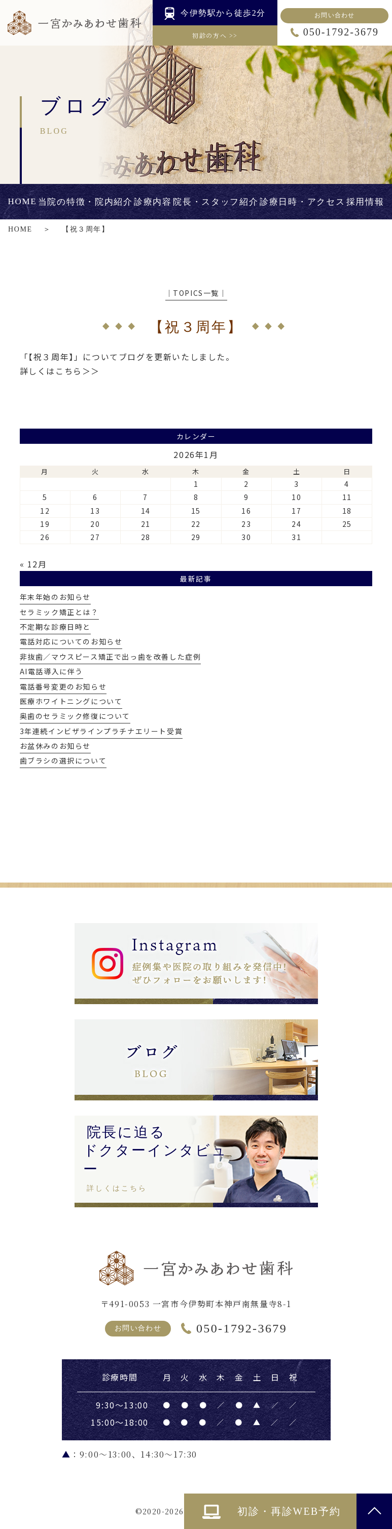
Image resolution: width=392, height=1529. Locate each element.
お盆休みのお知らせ (55, 746)
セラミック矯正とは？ (59, 612)
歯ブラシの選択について (63, 760)
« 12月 (33, 564)
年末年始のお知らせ (55, 597)
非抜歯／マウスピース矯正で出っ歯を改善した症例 (110, 657)
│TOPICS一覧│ (196, 293)
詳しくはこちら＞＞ (60, 371)
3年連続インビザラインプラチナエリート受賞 (101, 731)
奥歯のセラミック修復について (75, 716)
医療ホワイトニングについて (71, 701)
